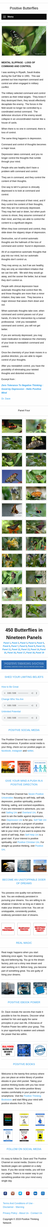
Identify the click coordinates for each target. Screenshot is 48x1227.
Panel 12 (16, 649)
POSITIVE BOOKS (24, 1064)
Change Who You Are (12, 699)
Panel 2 (15, 643)
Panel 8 (23, 646)
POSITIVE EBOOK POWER (24, 1002)
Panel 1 (7, 643)
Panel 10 (40, 646)
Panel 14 (35, 649)
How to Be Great (9, 687)
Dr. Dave (5, 398)
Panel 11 (6, 649)
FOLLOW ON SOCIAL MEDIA (24, 1149)
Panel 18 (30, 653)
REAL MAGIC (24, 942)
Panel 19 (40, 653)
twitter (30, 750)
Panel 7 (14, 646)
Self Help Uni (32, 834)
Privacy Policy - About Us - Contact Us (22, 1213)
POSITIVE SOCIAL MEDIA (23, 730)
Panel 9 (31, 646)
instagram (17, 750)
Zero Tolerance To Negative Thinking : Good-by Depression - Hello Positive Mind (22, 389)
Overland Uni (29, 812)
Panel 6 (6, 646)
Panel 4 (32, 643)
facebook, (6, 750)
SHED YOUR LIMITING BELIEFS (24, 677)
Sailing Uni (11, 812)
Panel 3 (23, 643)
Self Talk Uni (40, 820)
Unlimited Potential (11, 711)
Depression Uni (14, 820)
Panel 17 (21, 653)
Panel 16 (11, 653)
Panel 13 (25, 649)
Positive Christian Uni (28, 842)
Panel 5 (40, 643)
